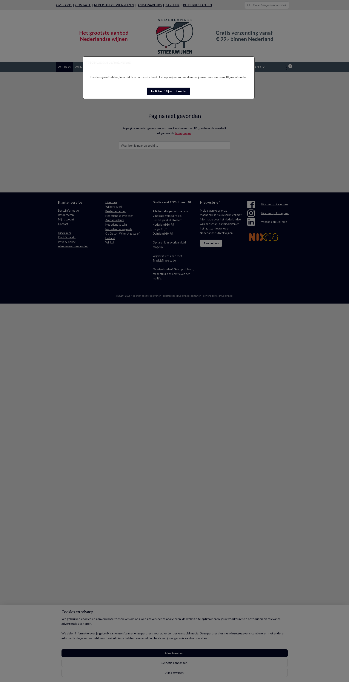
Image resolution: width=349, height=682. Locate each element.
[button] (168, 91)
